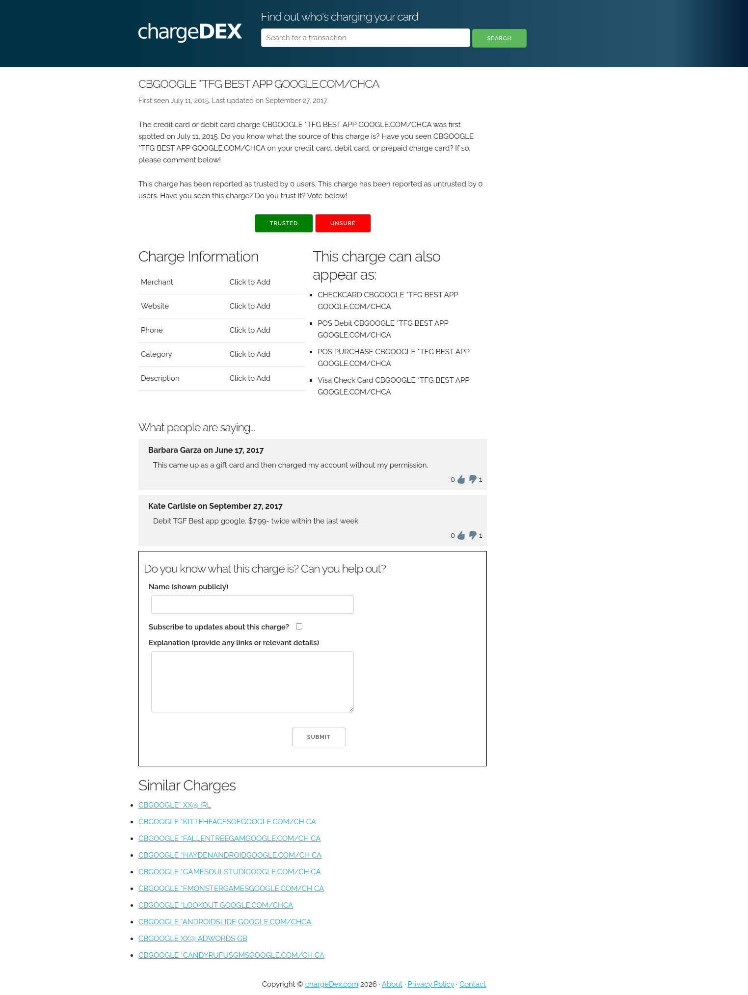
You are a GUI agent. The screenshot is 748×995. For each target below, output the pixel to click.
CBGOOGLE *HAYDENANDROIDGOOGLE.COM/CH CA (229, 855)
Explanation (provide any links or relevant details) (234, 642)
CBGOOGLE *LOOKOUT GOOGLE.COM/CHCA (215, 905)
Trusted (284, 223)
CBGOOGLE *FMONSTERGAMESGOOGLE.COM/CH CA (231, 888)
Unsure (343, 223)
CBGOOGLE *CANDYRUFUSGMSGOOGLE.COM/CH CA (231, 955)
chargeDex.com (331, 984)
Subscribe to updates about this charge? (219, 627)
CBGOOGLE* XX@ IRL (174, 805)
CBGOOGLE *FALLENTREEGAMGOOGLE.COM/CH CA (229, 838)
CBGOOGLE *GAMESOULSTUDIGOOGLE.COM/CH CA (229, 871)
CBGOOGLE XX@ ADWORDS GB (192, 938)
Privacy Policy (431, 984)
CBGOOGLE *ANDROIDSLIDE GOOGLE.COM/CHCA (224, 921)
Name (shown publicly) (188, 586)
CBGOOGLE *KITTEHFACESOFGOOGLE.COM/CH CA (227, 821)
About (392, 984)
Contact (472, 984)
